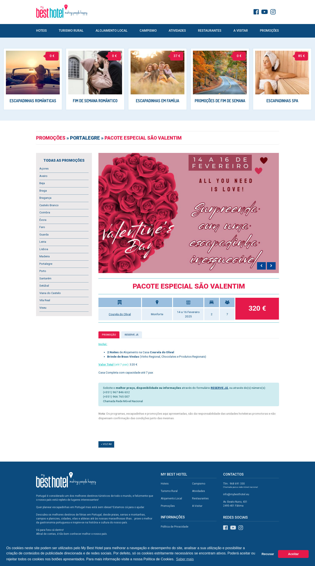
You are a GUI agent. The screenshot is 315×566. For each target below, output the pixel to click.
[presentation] (261, 266)
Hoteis (41, 31)
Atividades (177, 31)
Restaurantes (209, 31)
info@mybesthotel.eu (236, 494)
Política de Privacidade (174, 526)
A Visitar (240, 31)
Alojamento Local (112, 31)
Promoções (269, 31)
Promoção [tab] (109, 334)
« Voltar (106, 444)
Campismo (148, 31)
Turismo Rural (71, 31)
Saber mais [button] (185, 559)
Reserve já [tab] (131, 334)
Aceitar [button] (293, 554)
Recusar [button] (268, 554)
